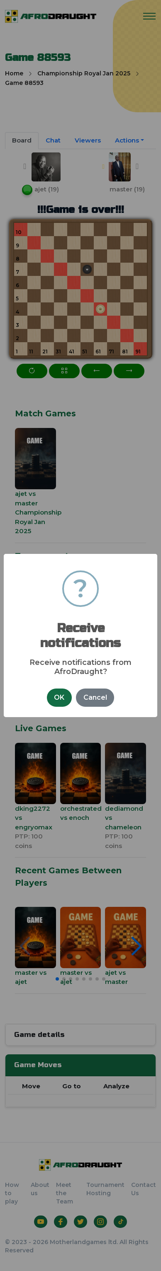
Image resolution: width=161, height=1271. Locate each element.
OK (59, 697)
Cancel (95, 697)
